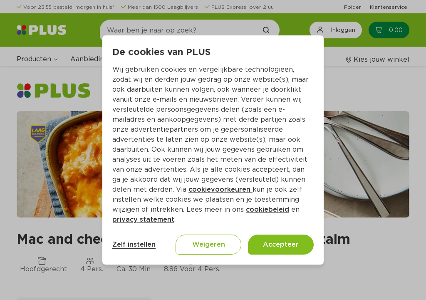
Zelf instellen (134, 244)
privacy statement (143, 219)
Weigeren (208, 244)
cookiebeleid (267, 209)
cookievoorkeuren (220, 189)
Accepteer (281, 244)
